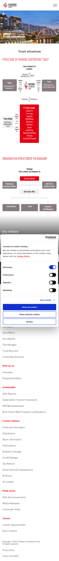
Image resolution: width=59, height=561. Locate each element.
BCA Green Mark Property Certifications (23, 412)
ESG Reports (9, 394)
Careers (6, 519)
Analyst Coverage (11, 452)
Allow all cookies (29, 307)
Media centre (8, 491)
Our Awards (8, 339)
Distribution (8, 434)
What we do (8, 366)
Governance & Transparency (17, 470)
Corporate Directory (13, 357)
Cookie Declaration (10, 556)
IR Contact (8, 482)
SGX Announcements (14, 497)
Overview (7, 327)
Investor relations (11, 421)
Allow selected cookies (29, 314)
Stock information (12, 440)
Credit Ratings (10, 458)
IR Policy (7, 476)
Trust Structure (10, 351)
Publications (9, 446)
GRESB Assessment (13, 406)
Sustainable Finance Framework (19, 400)
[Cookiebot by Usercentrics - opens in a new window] (45, 237)
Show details (45, 300)
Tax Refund (8, 464)
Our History (8, 333)
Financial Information (13, 427)
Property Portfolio (12, 378)
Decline (29, 322)
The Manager (9, 345)
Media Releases (10, 503)
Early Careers (9, 531)
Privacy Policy (8, 550)
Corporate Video (11, 510)
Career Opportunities (13, 525)
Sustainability (8, 388)
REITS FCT (3, 14)
